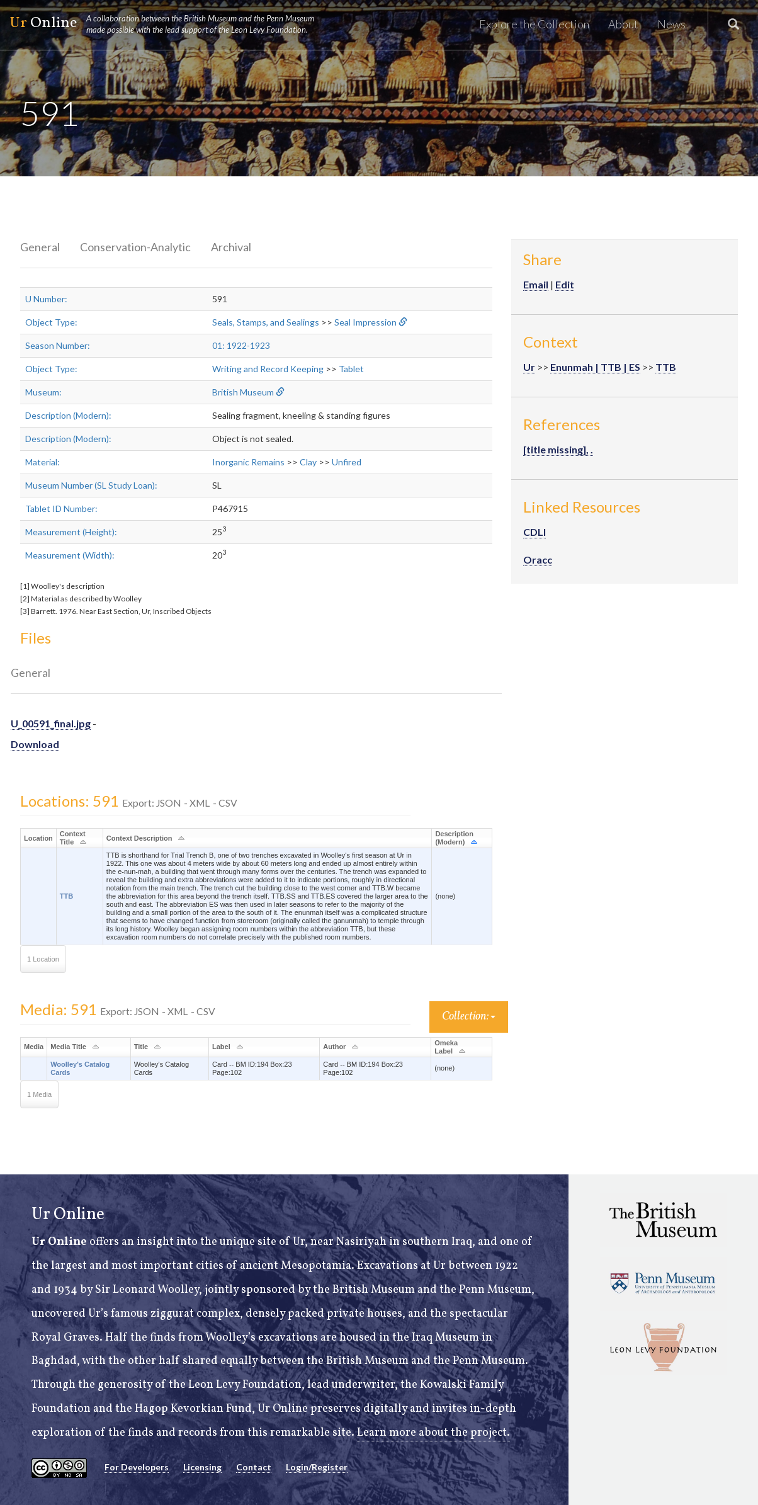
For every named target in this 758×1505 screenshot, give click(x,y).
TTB (66, 896)
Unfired (346, 462)
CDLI (534, 532)
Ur (529, 367)
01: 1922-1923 (241, 345)
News (671, 24)
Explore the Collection (534, 24)
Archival (231, 247)
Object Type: (51, 322)
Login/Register (317, 1467)
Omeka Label (446, 1047)
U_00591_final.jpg (51, 723)
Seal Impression (365, 322)
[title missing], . (558, 449)
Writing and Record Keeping (268, 368)
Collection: (468, 1017)
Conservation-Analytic (135, 247)
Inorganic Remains (248, 462)
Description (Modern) (454, 838)
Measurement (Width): (70, 555)
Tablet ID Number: (61, 508)
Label (221, 1046)
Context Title (73, 838)
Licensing (202, 1467)
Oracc (537, 559)
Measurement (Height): (71, 531)
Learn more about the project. (433, 1433)
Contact (253, 1467)
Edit (564, 284)
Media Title (68, 1046)
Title (141, 1046)
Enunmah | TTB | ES (595, 367)
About (623, 24)
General (40, 247)
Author (334, 1046)
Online (167, 24)
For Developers (137, 1467)
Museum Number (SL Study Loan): (91, 485)
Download (35, 744)
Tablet (351, 368)
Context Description (139, 838)
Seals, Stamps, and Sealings (265, 322)
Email (535, 284)
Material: (42, 462)
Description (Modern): (68, 415)
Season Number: (57, 345)
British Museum (243, 392)
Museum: (43, 392)
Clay (308, 462)
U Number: (46, 298)
